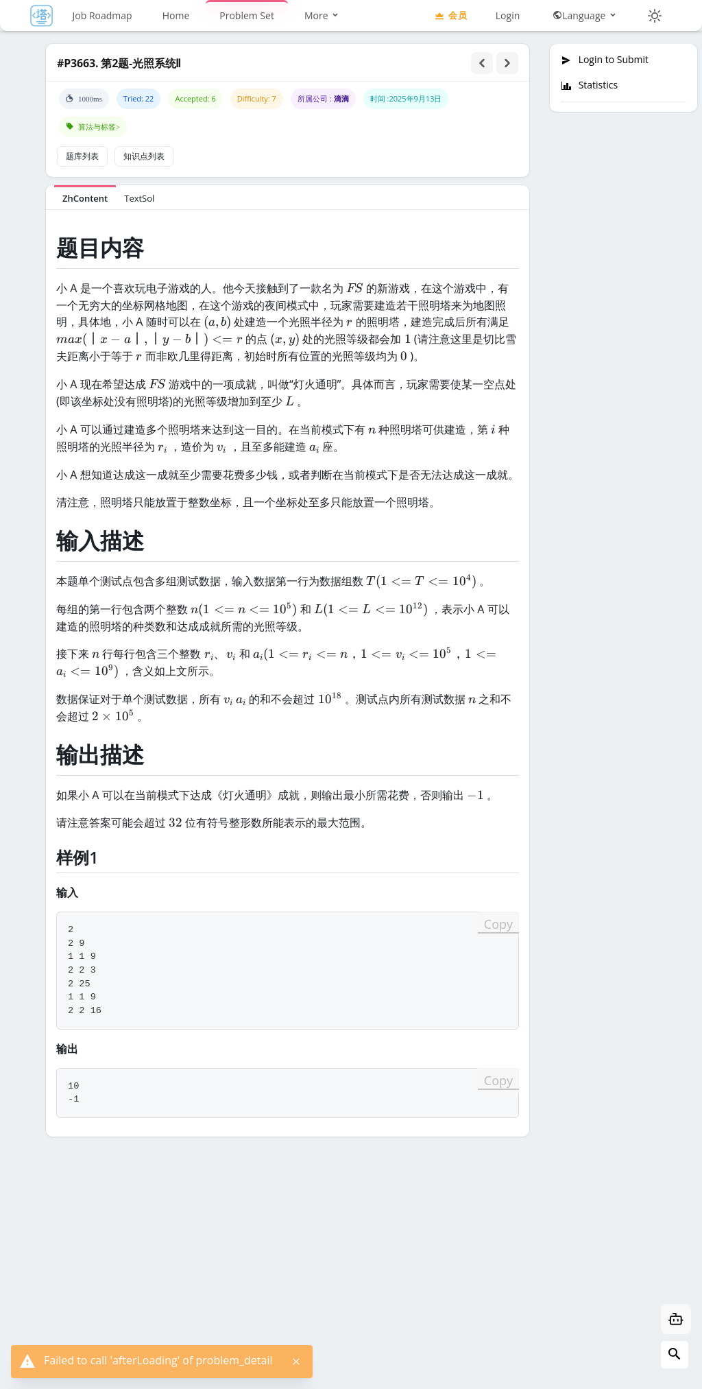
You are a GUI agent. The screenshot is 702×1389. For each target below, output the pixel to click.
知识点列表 (144, 156)
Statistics (589, 85)
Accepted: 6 (195, 98)
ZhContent (85, 198)
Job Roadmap (102, 15)
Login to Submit (605, 60)
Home (176, 15)
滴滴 (341, 98)
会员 (450, 15)
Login (508, 15)
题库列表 (82, 156)
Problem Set (246, 15)
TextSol (139, 198)
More (322, 15)
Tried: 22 (138, 98)
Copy (498, 924)
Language (585, 15)
